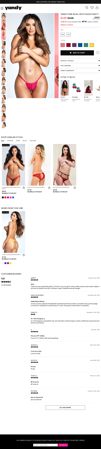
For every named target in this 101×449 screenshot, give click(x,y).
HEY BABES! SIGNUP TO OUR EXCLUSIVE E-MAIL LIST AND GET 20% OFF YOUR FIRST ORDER (50, 440)
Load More (65, 407)
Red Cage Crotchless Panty (61, 187)
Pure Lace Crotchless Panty (36, 187)
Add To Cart (77, 53)
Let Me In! (62, 445)
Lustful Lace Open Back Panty (11, 254)
